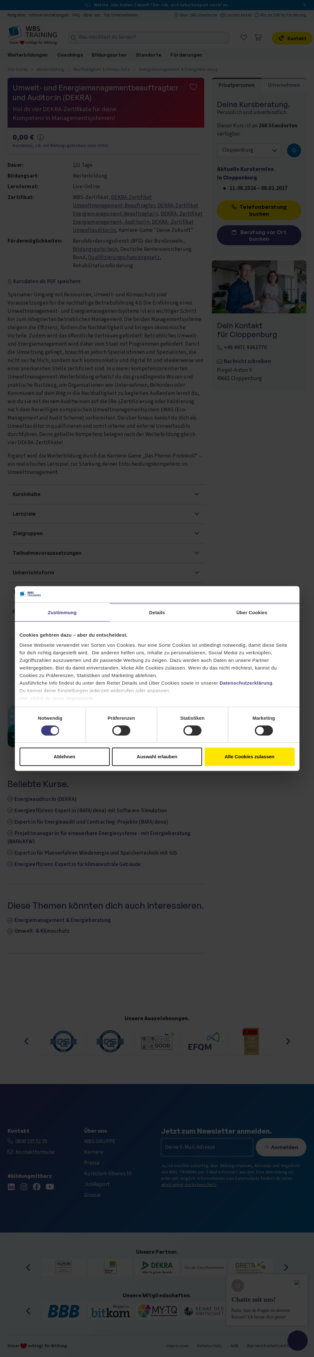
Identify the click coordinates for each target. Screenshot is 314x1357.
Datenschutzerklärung (246, 683)
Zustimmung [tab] (62, 612)
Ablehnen (64, 756)
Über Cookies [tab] (252, 612)
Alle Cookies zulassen (249, 756)
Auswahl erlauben (157, 756)
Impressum (79, 698)
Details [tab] (157, 612)
